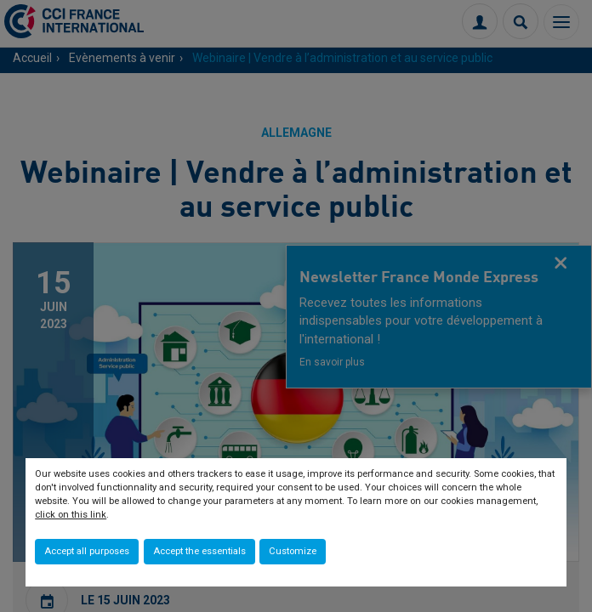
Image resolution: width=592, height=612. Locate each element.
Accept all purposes (86, 551)
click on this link (70, 514)
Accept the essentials (199, 551)
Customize (292, 551)
